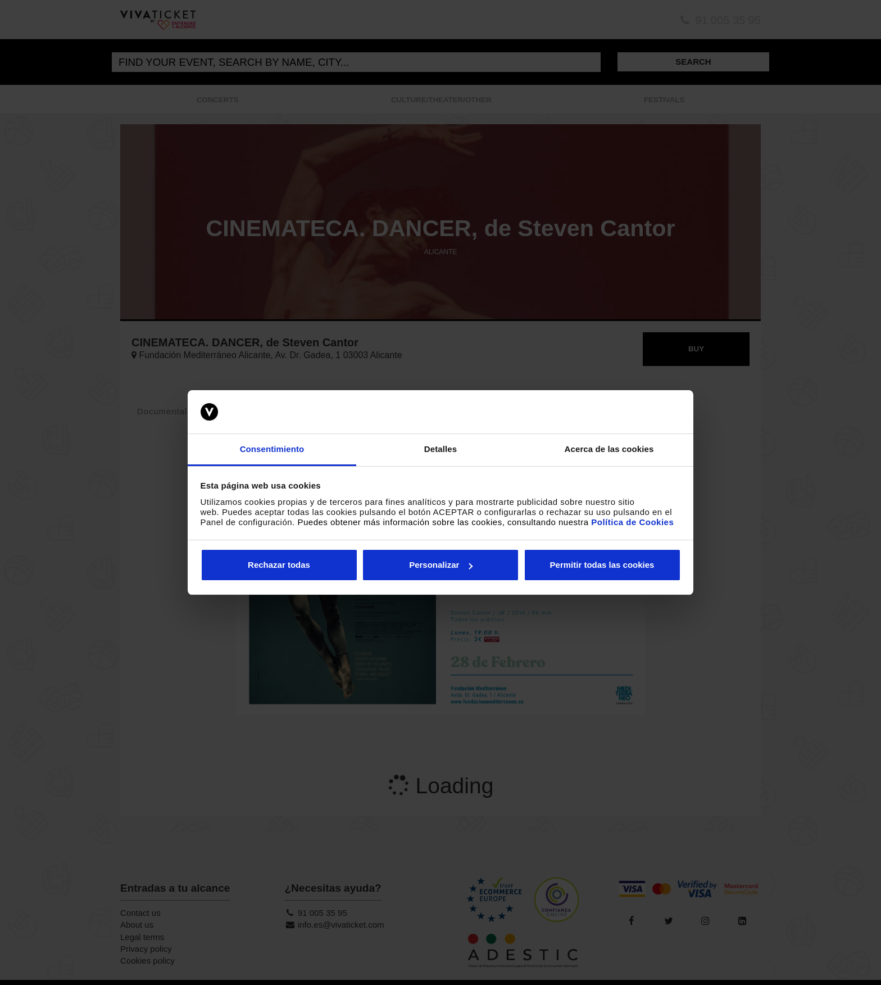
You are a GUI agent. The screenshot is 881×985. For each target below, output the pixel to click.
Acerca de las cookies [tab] (609, 449)
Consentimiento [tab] (272, 449)
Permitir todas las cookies (602, 565)
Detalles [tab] (440, 449)
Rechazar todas (279, 565)
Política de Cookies (632, 522)
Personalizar (441, 565)
